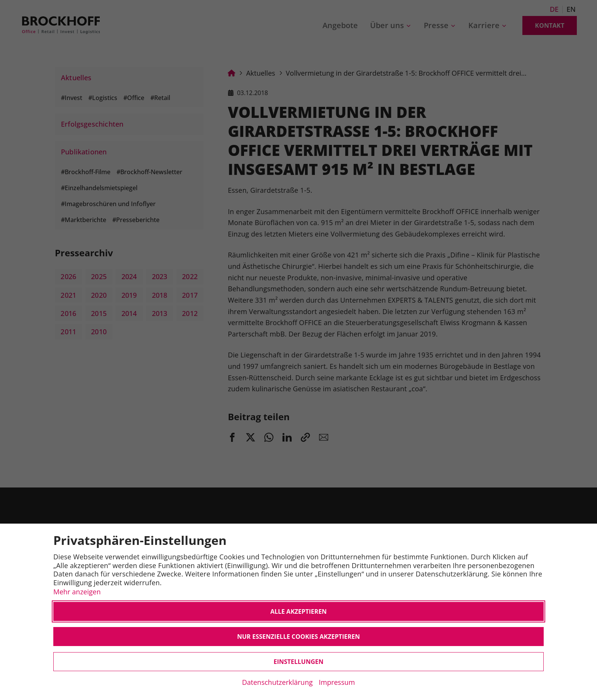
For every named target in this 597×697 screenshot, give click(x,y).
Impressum (337, 682)
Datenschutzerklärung (277, 682)
